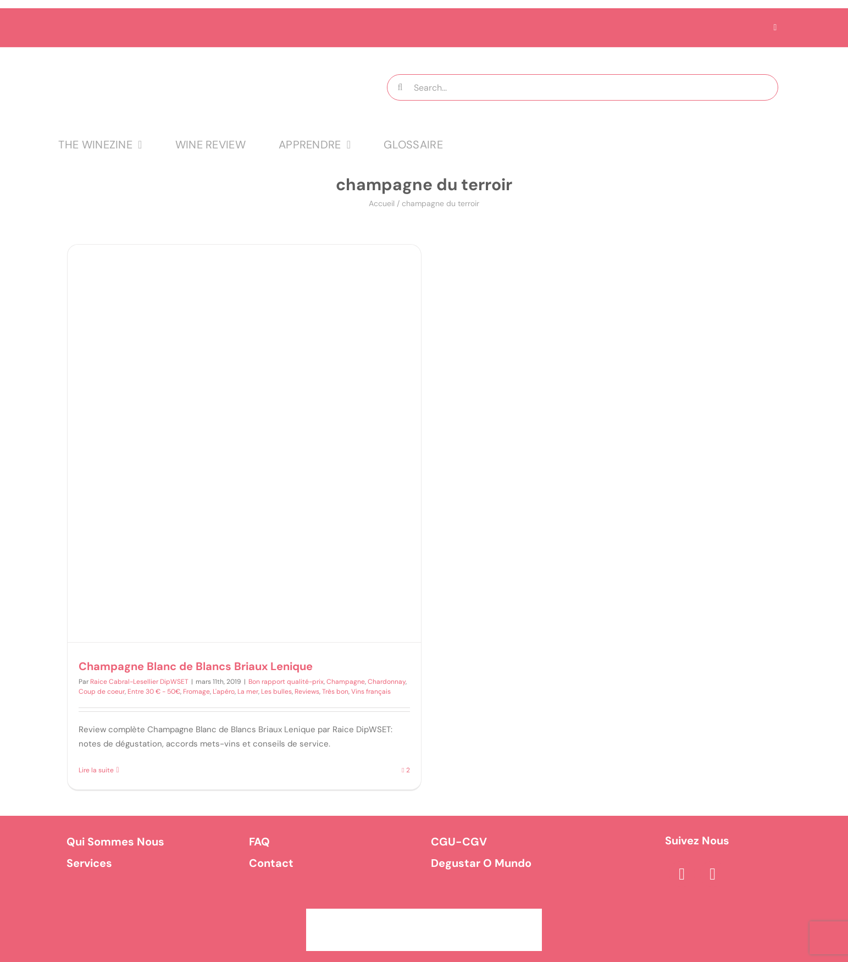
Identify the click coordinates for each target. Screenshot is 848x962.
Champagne (345, 681)
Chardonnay (387, 681)
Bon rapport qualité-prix (286, 681)
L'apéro (224, 691)
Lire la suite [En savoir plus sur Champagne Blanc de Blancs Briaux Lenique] (96, 770)
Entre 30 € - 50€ (154, 691)
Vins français (371, 691)
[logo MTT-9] (196, 57)
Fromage (196, 691)
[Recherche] (400, 87)
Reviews (307, 691)
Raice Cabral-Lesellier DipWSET (139, 681)
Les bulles (276, 691)
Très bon (335, 691)
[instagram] (712, 874)
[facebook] (682, 874)
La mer (247, 691)
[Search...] (582, 87)
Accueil (382, 203)
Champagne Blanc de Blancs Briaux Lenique (196, 666)
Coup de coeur (102, 691)
